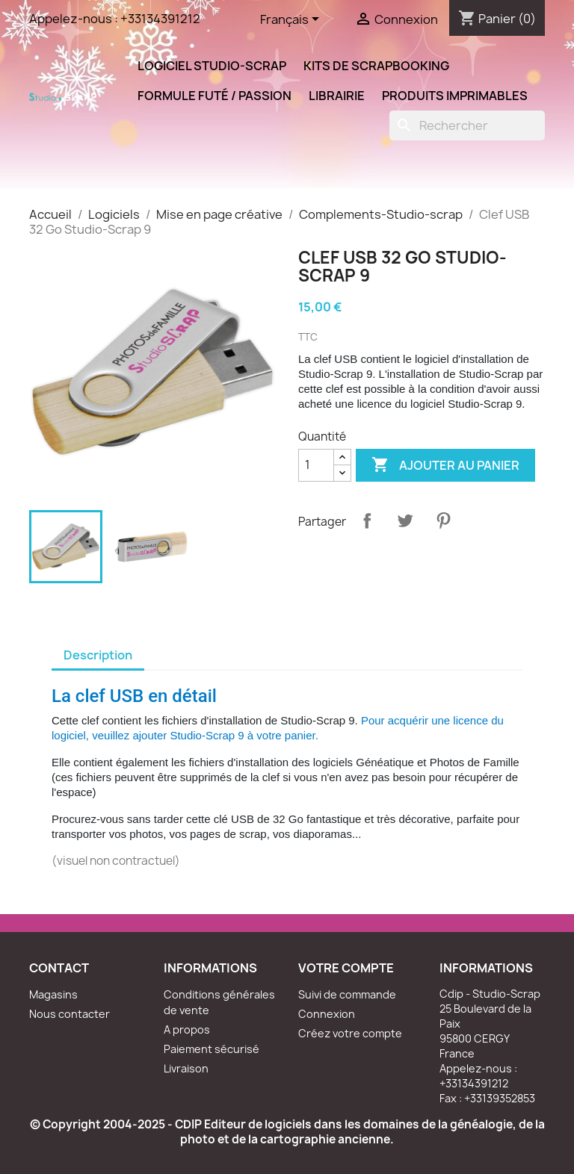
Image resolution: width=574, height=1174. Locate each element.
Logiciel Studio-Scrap (212, 66)
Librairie (337, 95)
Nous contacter (69, 1014)
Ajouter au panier (445, 465)
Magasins (53, 994)
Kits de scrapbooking (376, 66)
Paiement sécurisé (211, 1049)
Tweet (405, 520)
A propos (187, 1029)
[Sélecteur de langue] (292, 20)
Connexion (326, 1014)
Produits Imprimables (455, 95)
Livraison (186, 1068)
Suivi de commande (347, 994)
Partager (367, 520)
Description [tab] (98, 655)
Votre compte (346, 968)
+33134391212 (160, 18)
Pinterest (443, 520)
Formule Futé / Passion (214, 95)
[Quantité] (316, 465)
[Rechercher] (467, 125)
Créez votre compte (350, 1033)
